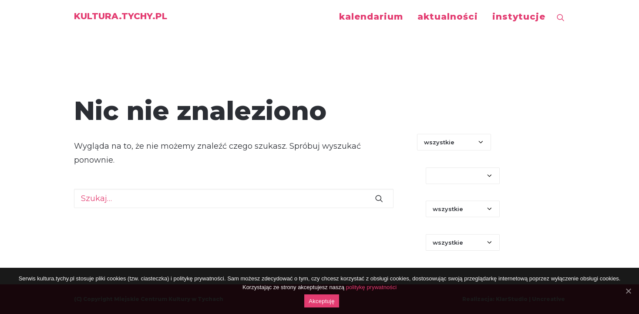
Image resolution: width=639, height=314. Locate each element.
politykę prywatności (371, 287)
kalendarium (371, 16)
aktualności (447, 16)
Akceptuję (321, 301)
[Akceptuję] (628, 291)
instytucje (518, 16)
